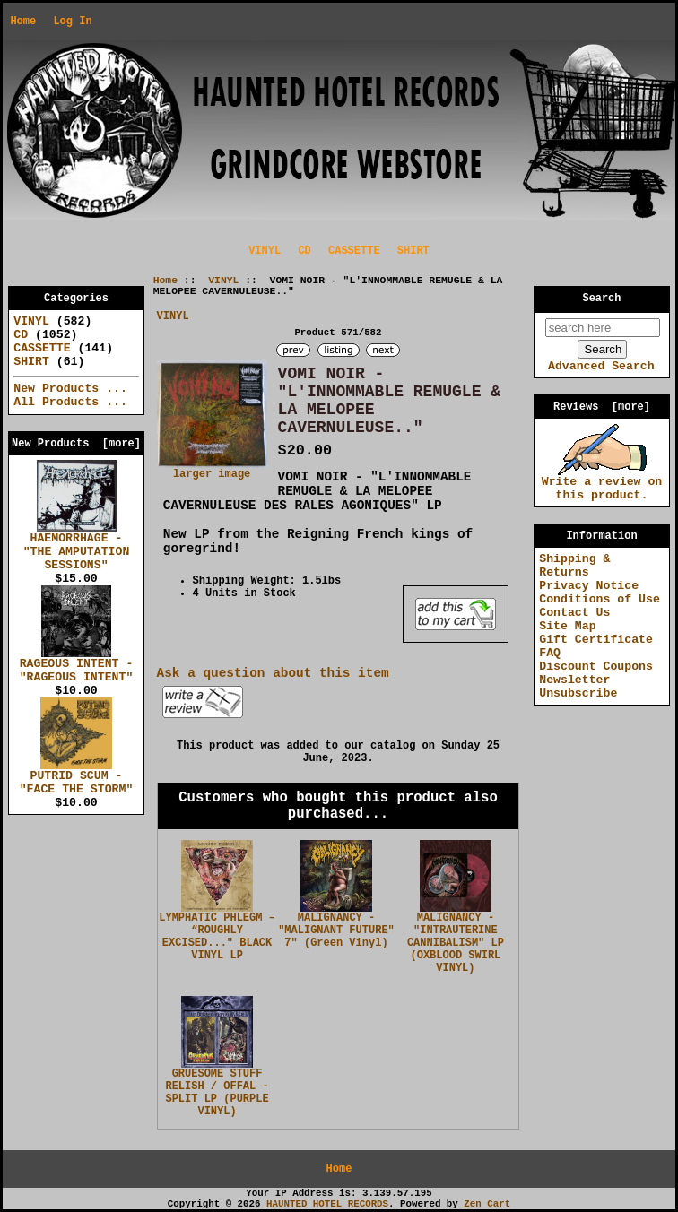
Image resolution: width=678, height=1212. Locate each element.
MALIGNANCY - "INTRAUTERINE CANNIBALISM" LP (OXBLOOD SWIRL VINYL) (455, 943)
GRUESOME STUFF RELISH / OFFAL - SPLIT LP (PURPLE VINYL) (216, 1093)
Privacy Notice (589, 586)
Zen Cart (487, 1204)
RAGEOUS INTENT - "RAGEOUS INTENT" (77, 665)
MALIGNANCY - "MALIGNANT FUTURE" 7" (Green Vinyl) (336, 930)
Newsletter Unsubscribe (578, 686)
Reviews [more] (601, 407)
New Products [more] (76, 443)
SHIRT (413, 251)
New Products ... (70, 388)
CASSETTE (354, 251)
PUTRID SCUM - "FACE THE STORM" (77, 777)
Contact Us (574, 612)
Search (602, 298)
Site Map (567, 626)
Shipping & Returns (574, 565)
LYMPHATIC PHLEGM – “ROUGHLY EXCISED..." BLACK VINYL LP (217, 937)
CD (304, 251)
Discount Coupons (596, 666)
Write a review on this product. (602, 483)
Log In (72, 21)
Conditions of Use (599, 599)
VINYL (223, 280)
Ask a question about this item (273, 673)
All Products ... (70, 402)
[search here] (602, 327)
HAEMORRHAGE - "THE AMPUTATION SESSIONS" (76, 547)
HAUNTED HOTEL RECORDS (327, 1204)
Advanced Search (601, 366)
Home (23, 21)
